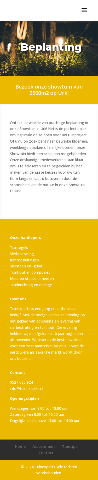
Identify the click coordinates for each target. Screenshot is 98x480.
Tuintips (69, 446)
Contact (46, 452)
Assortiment (43, 446)
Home (20, 446)
